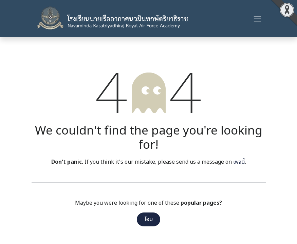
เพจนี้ (239, 162)
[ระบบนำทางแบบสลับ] (257, 18)
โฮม (149, 219)
